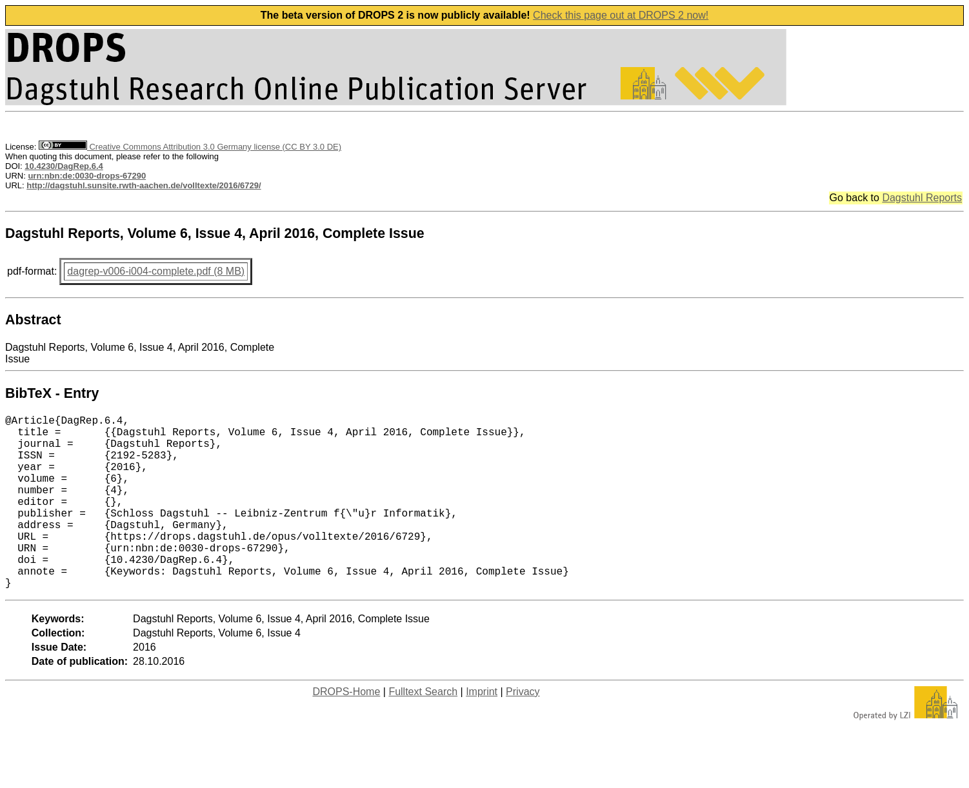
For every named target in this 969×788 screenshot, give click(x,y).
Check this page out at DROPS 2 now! (620, 15)
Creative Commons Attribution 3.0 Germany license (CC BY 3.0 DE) (190, 147)
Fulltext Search (422, 730)
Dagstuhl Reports (922, 197)
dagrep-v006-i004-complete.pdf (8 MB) (156, 271)
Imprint (481, 730)
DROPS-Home (346, 730)
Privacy (522, 730)
